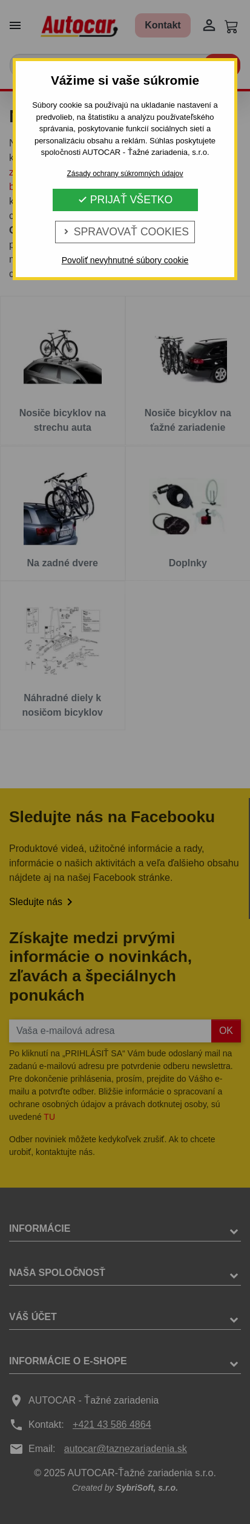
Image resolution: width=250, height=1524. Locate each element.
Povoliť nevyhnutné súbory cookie (125, 260)
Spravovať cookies (125, 232)
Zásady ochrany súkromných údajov (125, 173)
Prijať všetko (125, 200)
